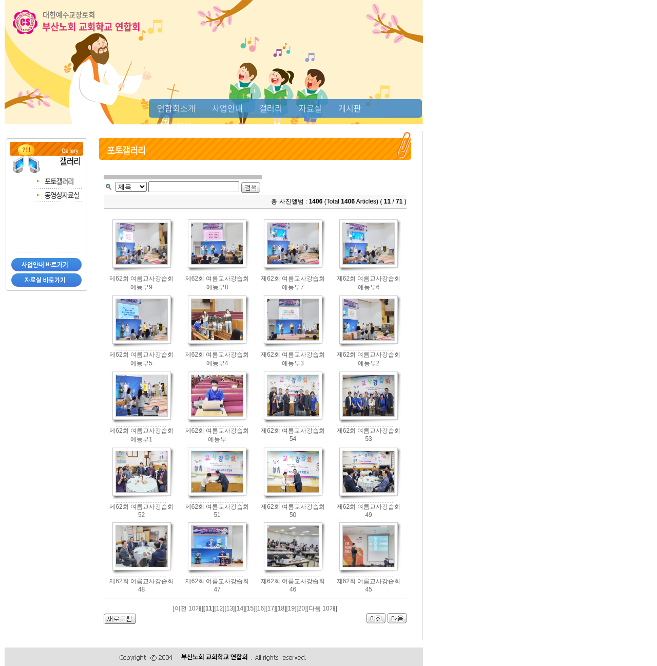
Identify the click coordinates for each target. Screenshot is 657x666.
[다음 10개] (322, 608)
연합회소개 (176, 108)
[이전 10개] (188, 608)
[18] (281, 608)
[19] (291, 608)
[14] (240, 608)
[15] (250, 608)
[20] (302, 608)
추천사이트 (176, 125)
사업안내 (227, 108)
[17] (270, 608)
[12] (219, 608)
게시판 (349, 108)
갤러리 (270, 108)
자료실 (310, 108)
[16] (260, 608)
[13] (229, 608)
